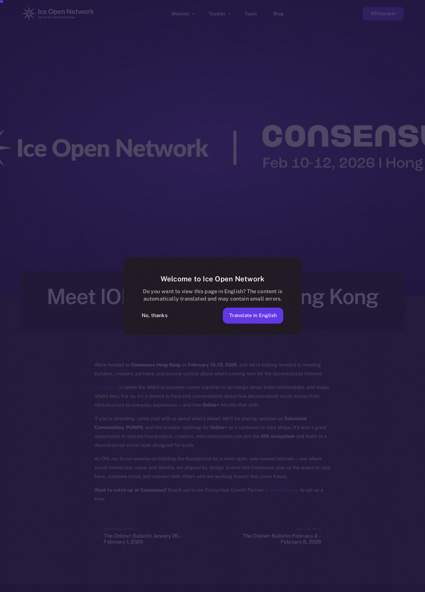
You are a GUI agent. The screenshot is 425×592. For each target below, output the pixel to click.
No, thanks (155, 315)
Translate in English (253, 315)
